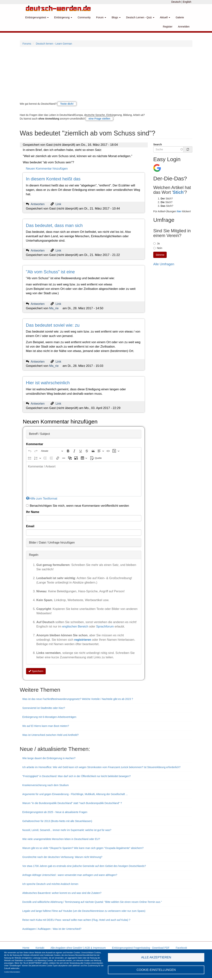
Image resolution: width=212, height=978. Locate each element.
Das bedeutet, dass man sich (54, 225)
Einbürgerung (63, 17)
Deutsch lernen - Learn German (54, 43)
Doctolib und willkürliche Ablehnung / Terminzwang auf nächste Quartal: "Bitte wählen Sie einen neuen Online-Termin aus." (92, 901)
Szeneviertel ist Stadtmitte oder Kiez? (43, 708)
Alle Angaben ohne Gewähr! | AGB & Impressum (78, 947)
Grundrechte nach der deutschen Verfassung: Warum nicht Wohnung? (62, 857)
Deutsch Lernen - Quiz (140, 17)
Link (58, 204)
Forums (27, 43)
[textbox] (83, 479)
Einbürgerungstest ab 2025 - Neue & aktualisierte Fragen (54, 812)
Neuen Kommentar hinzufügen (47, 168)
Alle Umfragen (163, 264)
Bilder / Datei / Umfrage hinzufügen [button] (52, 542)
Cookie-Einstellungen (156, 969)
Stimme (160, 254)
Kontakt (40, 947)
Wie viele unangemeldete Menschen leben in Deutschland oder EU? (61, 839)
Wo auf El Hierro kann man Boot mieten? (45, 725)
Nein (157, 248)
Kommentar (34, 444)
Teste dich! (67, 103)
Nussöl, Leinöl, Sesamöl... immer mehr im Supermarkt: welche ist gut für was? (66, 830)
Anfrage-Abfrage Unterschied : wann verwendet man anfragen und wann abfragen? (69, 875)
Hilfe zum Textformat (41, 498)
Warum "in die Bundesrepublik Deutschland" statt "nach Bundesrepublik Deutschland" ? (72, 803)
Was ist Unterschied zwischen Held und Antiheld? (50, 734)
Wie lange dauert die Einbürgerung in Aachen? (49, 758)
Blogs (116, 17)
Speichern (35, 671)
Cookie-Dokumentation (12, 972)
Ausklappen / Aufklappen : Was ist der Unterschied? (51, 928)
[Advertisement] (106, 74)
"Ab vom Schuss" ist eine (50, 271)
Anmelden (183, 26)
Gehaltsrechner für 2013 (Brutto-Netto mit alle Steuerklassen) (57, 821)
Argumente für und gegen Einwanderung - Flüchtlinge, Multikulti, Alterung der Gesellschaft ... (75, 794)
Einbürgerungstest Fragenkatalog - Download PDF (141, 947)
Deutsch (176, 1)
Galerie (180, 17)
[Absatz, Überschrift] (52, 451)
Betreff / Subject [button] (39, 433)
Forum (101, 17)
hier (179, 211)
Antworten (38, 204)
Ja (156, 243)
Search (157, 144)
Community (84, 17)
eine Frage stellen (99, 118)
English (187, 1)
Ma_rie (54, 308)
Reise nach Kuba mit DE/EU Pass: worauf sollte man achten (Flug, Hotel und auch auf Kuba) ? (76, 919)
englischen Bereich (75, 626)
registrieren (83, 639)
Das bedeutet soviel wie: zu (52, 325)
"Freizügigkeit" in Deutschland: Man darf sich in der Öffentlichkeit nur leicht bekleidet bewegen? (76, 776)
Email (30, 526)
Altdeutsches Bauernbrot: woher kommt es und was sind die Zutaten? (62, 892)
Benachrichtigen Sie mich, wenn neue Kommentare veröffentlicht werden (77, 505)
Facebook (181, 947)
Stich (178, 192)
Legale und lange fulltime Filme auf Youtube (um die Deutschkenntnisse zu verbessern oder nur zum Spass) (83, 910)
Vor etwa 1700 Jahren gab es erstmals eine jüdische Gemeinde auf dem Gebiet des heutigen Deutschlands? (84, 866)
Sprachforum (105, 626)
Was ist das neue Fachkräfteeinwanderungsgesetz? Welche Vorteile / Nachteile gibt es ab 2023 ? (77, 699)
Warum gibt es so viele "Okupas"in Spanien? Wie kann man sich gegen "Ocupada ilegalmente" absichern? (83, 848)
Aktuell (165, 17)
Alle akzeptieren (156, 957)
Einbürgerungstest (37, 17)
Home (26, 947)
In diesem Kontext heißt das (53, 178)
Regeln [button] (33, 554)
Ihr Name (32, 512)
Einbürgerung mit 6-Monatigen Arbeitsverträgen (49, 716)
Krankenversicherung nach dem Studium (45, 785)
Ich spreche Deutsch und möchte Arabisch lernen (50, 883)
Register (167, 26)
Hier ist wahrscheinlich (48, 382)
